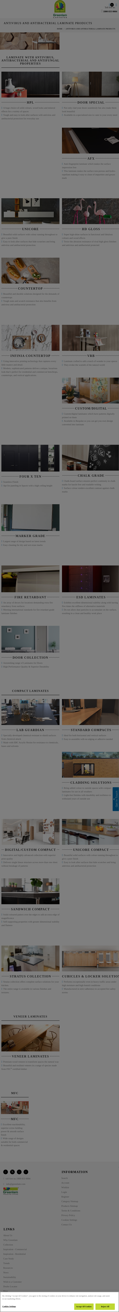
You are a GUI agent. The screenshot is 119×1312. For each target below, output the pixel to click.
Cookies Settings (9, 1306)
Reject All (105, 1307)
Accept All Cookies (84, 1307)
